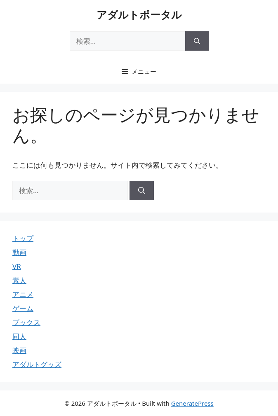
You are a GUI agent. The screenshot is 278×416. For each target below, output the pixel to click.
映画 (19, 350)
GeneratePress (192, 403)
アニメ (22, 294)
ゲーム (22, 308)
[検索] (197, 41)
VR (16, 266)
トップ (22, 238)
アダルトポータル (139, 14)
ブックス (26, 322)
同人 (19, 336)
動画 (19, 252)
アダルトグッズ (36, 364)
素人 (19, 280)
